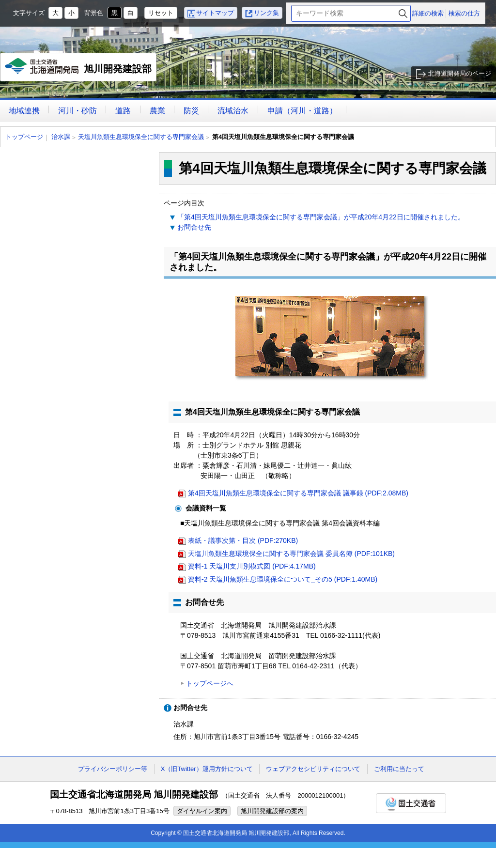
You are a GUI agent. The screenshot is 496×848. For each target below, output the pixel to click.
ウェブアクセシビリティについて (313, 768)
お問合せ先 (194, 227)
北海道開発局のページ (459, 73)
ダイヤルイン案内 (202, 811)
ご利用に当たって (399, 768)
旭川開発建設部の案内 (272, 811)
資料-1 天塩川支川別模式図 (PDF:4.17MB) (252, 566)
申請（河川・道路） (302, 111)
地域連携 (24, 111)
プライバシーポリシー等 (112, 768)
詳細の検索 (428, 13)
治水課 (60, 136)
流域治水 (232, 111)
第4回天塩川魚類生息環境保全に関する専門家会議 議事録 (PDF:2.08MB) (298, 493)
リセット (160, 12)
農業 (157, 111)
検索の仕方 (464, 13)
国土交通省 (411, 803)
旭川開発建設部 (78, 69)
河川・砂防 (77, 111)
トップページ (24, 136)
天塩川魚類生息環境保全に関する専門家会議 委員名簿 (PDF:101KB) (291, 553)
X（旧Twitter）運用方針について (207, 768)
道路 (123, 111)
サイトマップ (215, 12)
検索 (403, 13)
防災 (191, 111)
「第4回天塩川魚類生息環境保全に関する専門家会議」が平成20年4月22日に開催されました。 (321, 217)
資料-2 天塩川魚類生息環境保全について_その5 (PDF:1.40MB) (282, 579)
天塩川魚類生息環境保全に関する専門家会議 (141, 136)
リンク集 (266, 12)
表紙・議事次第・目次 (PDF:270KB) (243, 540)
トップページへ (209, 683)
